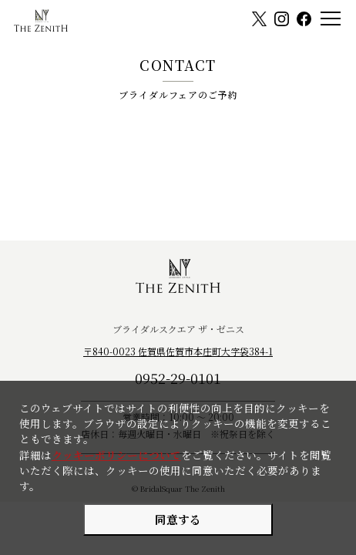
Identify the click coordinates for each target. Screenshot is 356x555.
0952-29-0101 (178, 378)
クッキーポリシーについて (116, 454)
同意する (178, 519)
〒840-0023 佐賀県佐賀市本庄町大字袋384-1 (178, 351)
